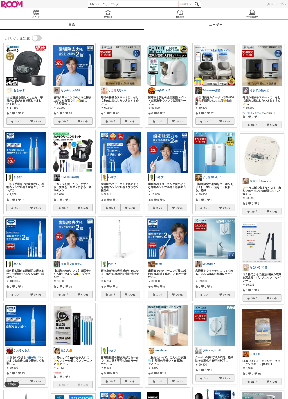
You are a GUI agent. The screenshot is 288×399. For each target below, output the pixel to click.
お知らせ (180, 13)
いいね (37, 121)
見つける (108, 13)
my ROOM (252, 13)
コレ (17, 121)
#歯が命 (31, 357)
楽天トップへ (276, 4)
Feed (36, 13)
